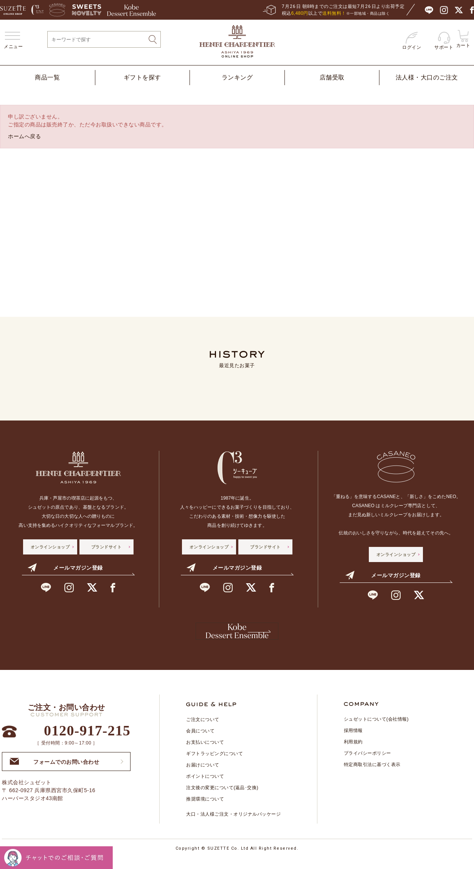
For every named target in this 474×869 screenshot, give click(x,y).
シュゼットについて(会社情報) (376, 728)
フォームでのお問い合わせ (54, 770)
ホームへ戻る (24, 136)
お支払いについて (205, 751)
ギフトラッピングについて (214, 763)
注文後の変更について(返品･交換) (222, 797)
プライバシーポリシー (367, 762)
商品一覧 (47, 77)
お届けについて (202, 774)
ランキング (237, 77)
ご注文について (202, 729)
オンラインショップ (50, 547)
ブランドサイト (106, 547)
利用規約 (353, 751)
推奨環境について (205, 808)
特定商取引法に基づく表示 (372, 774)
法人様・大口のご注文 (427, 77)
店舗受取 (332, 77)
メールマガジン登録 (65, 567)
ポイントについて (205, 785)
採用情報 (353, 740)
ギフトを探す (142, 77)
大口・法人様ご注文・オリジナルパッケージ (233, 823)
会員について (200, 740)
